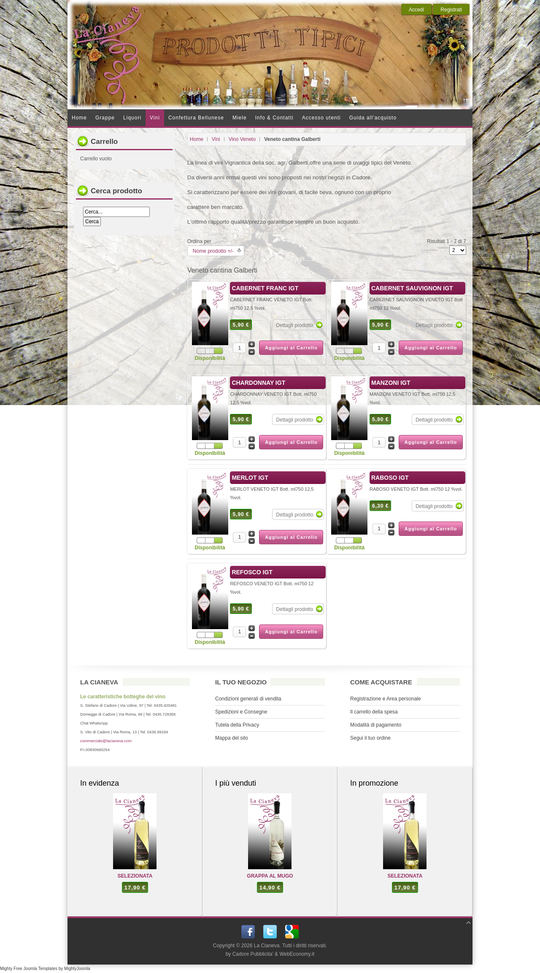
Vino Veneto (242, 139)
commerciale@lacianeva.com (106, 741)
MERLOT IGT (250, 477)
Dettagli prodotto (294, 325)
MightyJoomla (77, 968)
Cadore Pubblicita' (252, 954)
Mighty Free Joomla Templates (28, 968)
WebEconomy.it (296, 954)
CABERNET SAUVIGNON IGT (412, 288)
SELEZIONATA (135, 876)
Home (196, 139)
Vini (216, 139)
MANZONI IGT (390, 382)
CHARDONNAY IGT (258, 382)
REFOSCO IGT (252, 572)
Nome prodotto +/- (213, 251)
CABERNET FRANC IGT (265, 288)
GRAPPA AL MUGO (270, 876)
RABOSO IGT (390, 477)
